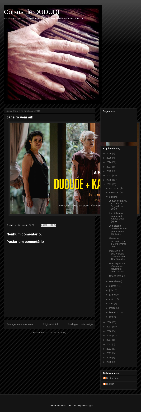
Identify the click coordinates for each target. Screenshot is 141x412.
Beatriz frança (113, 378)
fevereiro (113, 312)
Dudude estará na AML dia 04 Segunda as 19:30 (118, 204)
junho (112, 294)
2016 (109, 331)
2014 (109, 340)
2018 (109, 322)
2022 (109, 171)
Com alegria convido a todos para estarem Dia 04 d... (118, 229)
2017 (109, 326)
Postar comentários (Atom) (53, 332)
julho (111, 290)
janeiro (113, 316)
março (112, 308)
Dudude (110, 384)
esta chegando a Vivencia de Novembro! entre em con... (117, 267)
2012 (109, 348)
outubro (113, 197)
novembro (114, 192)
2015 (109, 335)
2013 (109, 344)
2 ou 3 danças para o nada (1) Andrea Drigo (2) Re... (118, 217)
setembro (114, 281)
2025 (109, 158)
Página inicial (50, 324)
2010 (109, 357)
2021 (109, 175)
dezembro (114, 188)
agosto (113, 286)
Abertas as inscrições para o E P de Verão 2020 (117, 242)
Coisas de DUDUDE (33, 11)
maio (112, 299)
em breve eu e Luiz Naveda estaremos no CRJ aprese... (117, 255)
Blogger (89, 405)
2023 (109, 166)
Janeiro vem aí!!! (117, 276)
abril (111, 303)
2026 (109, 153)
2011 (109, 353)
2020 (109, 180)
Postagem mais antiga (80, 324)
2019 (109, 184)
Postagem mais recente (19, 324)
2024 (109, 162)
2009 (109, 362)
